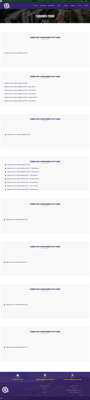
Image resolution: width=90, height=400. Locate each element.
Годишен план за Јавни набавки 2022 (16, 219)
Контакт (87, 5)
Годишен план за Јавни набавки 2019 (16, 347)
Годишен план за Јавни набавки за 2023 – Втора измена (23, 171)
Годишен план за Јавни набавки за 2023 (18, 164)
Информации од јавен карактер (74, 390)
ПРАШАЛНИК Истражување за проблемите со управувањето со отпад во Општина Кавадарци (61, 1)
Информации (51, 5)
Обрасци (74, 388)
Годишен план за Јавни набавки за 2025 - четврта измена (20, 97)
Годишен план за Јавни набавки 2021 (16, 262)
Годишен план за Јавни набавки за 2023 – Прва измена (23, 168)
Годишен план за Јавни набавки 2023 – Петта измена (22, 182)
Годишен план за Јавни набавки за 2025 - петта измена (20, 101)
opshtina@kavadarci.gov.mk (16, 0)
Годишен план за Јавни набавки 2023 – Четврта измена (23, 178)
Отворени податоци (74, 392)
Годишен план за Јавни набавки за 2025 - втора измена (20, 90)
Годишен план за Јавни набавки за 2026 (15, 53)
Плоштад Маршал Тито (27, 0)
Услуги (59, 5)
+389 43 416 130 (18, 379)
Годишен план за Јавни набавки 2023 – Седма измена (22, 189)
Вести (44, 390)
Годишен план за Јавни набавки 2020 (16, 304)
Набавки (73, 5)
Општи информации (44, 386)
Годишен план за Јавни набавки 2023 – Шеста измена (22, 186)
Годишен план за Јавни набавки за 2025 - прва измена (19, 86)
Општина (35, 5)
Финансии (44, 388)
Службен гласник (74, 386)
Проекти (66, 5)
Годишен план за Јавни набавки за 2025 (15, 83)
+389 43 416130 (6, 0)
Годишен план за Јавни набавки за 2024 (18, 134)
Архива (79, 5)
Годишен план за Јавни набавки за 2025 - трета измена (20, 93)
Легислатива (43, 5)
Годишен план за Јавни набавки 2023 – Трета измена (22, 175)
